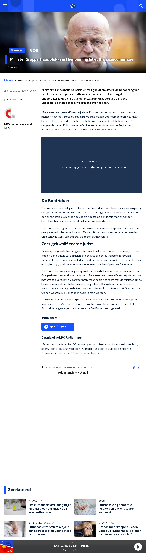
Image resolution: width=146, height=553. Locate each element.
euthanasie (55, 367)
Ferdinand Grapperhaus (78, 367)
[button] (138, 546)
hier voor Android (89, 353)
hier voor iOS (66, 353)
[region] (91, 165)
